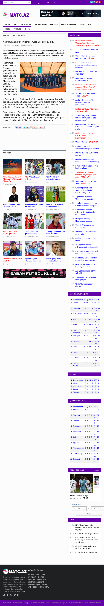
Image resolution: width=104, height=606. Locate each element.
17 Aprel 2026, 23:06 (53, 182)
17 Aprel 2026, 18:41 (53, 264)
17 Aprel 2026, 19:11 (32, 264)
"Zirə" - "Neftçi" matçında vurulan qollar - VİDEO (80, 497)
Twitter (91, 2)
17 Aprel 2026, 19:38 (53, 236)
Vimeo (15, 595)
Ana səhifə (7, 603)
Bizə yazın (57, 3)
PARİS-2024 (54, 24)
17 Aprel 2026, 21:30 (10, 236)
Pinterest (100, 2)
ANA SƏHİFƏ (7, 35)
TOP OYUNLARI (25, 24)
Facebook (94, 2)
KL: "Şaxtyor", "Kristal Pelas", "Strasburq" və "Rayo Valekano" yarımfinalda (86, 540)
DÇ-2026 (7, 29)
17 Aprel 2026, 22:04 (32, 209)
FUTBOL (8, 24)
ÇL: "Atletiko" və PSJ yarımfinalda (87, 534)
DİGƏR (27, 29)
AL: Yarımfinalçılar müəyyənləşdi (86, 552)
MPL (15, 24)
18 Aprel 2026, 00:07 (32, 182)
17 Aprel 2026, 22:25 (10, 209)
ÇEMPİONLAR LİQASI (68, 24)
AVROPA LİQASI (85, 24)
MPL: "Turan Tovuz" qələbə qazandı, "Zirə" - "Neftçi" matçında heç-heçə (87, 527)
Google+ (97, 2)
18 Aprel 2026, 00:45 (10, 184)
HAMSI (97, 470)
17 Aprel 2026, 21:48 (53, 209)
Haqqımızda (40, 3)
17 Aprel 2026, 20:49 (32, 236)
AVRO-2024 (18, 29)
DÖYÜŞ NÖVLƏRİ (41, 24)
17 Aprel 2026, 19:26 (10, 264)
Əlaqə (49, 3)
